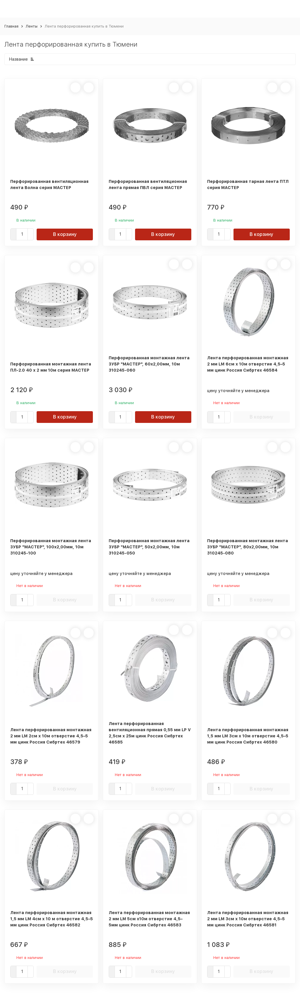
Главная (11, 26)
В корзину (65, 234)
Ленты (32, 26)
